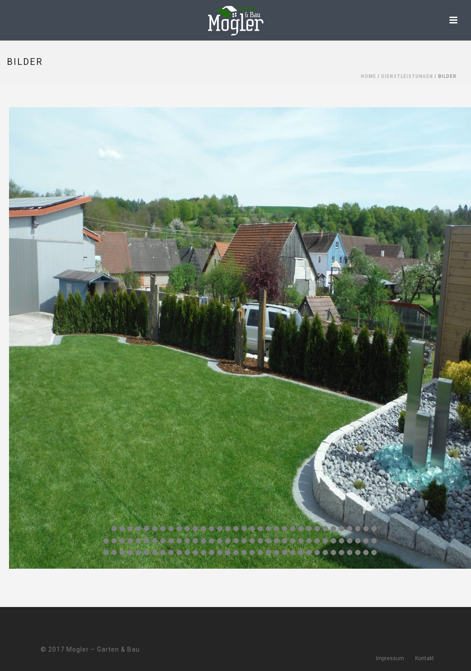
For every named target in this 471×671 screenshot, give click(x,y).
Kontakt (424, 658)
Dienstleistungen (407, 76)
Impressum (390, 658)
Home (368, 76)
